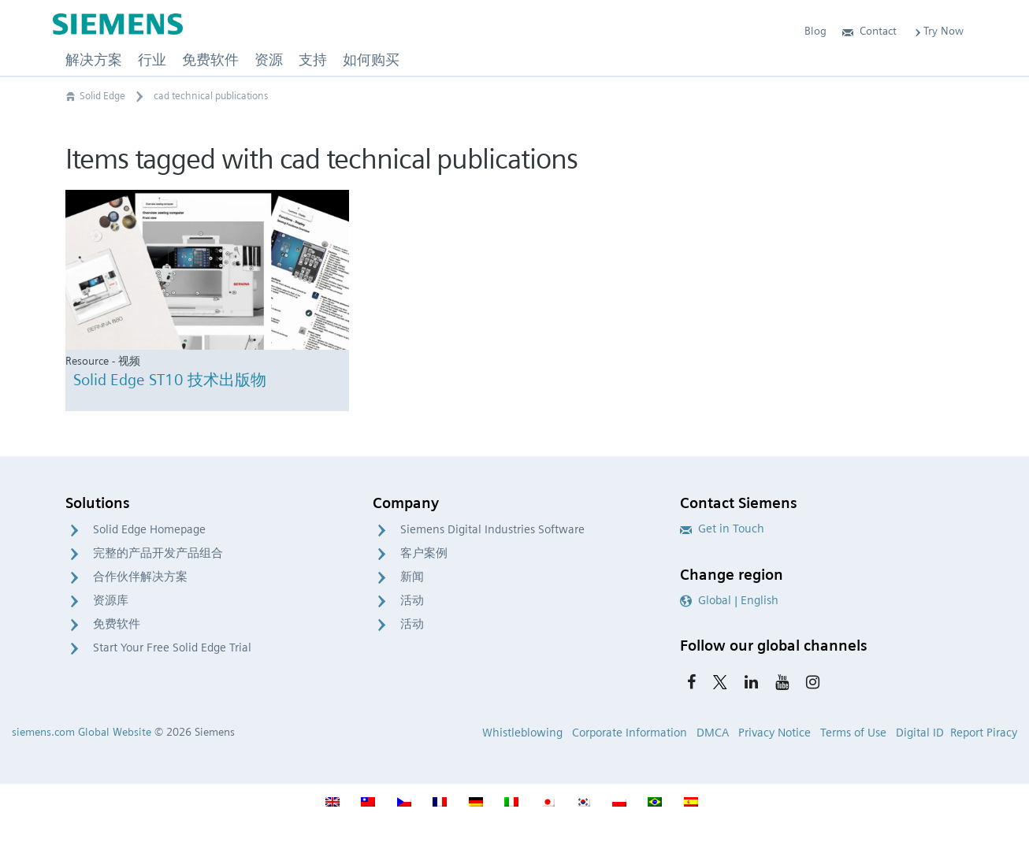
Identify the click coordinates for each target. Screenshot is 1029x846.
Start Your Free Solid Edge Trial (172, 647)
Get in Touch (722, 528)
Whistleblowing (522, 732)
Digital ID (920, 732)
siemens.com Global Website (81, 731)
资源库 (110, 600)
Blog (815, 30)
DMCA (713, 732)
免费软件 (116, 624)
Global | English (729, 600)
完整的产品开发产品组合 (158, 553)
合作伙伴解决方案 (140, 577)
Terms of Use (853, 732)
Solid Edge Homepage (149, 529)
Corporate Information (629, 732)
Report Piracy (983, 732)
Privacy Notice (774, 732)
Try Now (938, 30)
